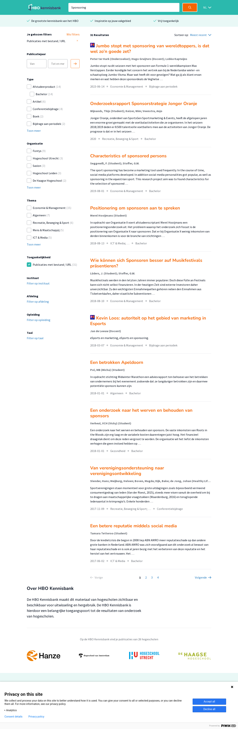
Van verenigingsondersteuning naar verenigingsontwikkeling (127, 470)
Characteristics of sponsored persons (128, 156)
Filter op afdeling (38, 301)
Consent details (13, 716)
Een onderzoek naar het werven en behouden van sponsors (141, 413)
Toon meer (34, 130)
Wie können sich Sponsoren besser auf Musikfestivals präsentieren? (146, 263)
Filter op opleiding (38, 320)
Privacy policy (36, 716)
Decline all (209, 709)
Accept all (209, 701)
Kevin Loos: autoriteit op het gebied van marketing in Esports (148, 321)
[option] (119, 655)
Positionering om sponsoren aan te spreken (135, 208)
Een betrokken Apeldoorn (116, 362)
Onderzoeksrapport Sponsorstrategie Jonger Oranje (143, 104)
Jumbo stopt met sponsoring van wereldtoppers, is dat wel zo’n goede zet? (149, 48)
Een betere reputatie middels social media (133, 526)
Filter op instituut (38, 283)
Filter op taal (35, 338)
